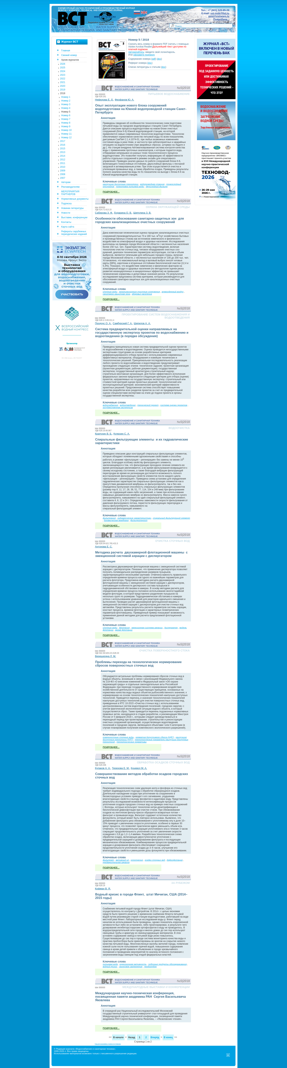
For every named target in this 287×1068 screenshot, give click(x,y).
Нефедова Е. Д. (104, 99)
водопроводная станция (152, 184)
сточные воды (110, 291)
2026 (62, 64)
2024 (62, 71)
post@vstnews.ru (218, 16)
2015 (62, 148)
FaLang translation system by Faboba (108, 1044)
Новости (65, 212)
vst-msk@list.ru (220, 13)
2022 (62, 78)
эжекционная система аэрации (147, 627)
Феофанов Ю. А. (124, 99)
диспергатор (171, 627)
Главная (65, 50)
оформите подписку (144, 54)
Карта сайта (67, 226)
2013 (62, 152)
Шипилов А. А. (142, 323)
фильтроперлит (138, 520)
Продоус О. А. (103, 323)
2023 (62, 75)
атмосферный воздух (173, 291)
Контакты (66, 222)
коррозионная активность (132, 964)
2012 (62, 159)
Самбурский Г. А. (122, 323)
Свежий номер (69, 55)
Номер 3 (65, 104)
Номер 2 (65, 100)
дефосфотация (175, 860)
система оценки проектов (173, 405)
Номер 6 (65, 115)
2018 (62, 93)
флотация (124, 627)
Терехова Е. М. (120, 768)
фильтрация (109, 518)
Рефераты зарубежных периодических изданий (74, 232)
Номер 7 (65, 119)
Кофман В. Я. (103, 888)
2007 (62, 178)
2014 (62, 156)
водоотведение (128, 405)
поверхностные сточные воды (118, 737)
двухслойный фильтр (157, 186)
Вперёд (155, 1037)
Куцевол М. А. (139, 768)
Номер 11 (66, 133)
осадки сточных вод (155, 860)
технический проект (147, 405)
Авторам (65, 182)
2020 (62, 86)
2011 (62, 163)
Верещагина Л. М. (105, 656)
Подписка (66, 203)
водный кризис (110, 966)
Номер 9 (65, 126)
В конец (168, 1037)
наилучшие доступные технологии (120, 184)
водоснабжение (110, 405)
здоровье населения (142, 294)
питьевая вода (110, 964)
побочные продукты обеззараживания (167, 964)
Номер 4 (65, 108)
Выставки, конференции (74, 217)
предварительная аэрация (116, 862)
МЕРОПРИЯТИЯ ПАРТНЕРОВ (70, 193)
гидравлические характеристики (134, 518)
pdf (153, 59)
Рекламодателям (70, 187)
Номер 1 (65, 97)
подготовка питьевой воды (130, 186)
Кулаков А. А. (103, 768)
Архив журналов (70, 59)
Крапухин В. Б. (103, 433)
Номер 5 (65, 111)
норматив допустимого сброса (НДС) (155, 737)
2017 (62, 141)
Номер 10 (66, 130)
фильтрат (108, 860)
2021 (62, 82)
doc (159, 59)
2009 (62, 170)
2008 (62, 174)
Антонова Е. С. (104, 546)
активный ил (122, 860)
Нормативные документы (75, 199)
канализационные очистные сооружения (139, 291)
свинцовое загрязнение (131, 966)
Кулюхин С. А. (121, 433)
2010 (62, 167)
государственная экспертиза (118, 407)
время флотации (123, 630)
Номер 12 (66, 137)
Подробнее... (221, 19)
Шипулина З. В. (142, 212)
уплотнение (137, 860)
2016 (62, 144)
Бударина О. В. (123, 212)
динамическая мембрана (116, 520)
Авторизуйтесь (136, 52)
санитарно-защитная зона (116, 294)
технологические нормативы (132, 742)
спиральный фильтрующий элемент (171, 518)
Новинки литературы (72, 208)
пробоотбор (150, 966)
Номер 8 (65, 122)
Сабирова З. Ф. (104, 212)
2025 (62, 67)
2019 (62, 89)
